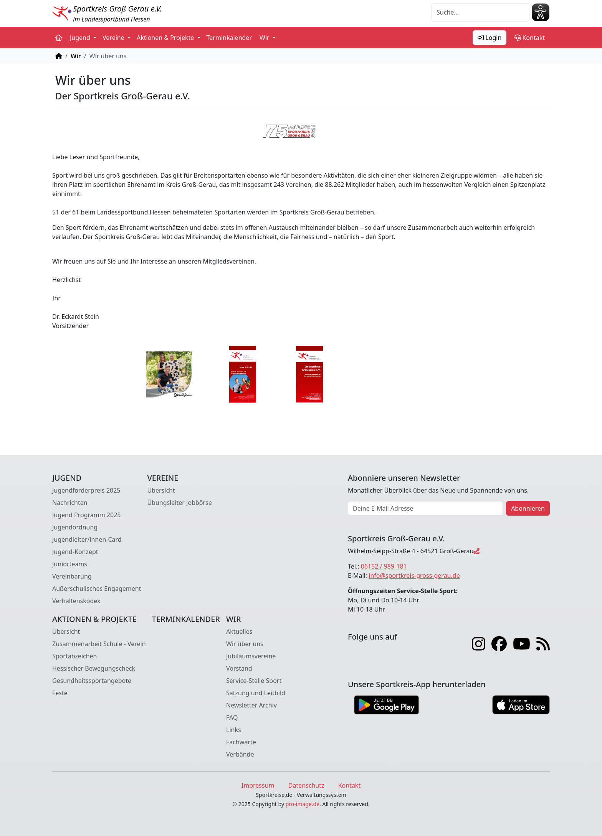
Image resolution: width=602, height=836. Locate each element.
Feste (60, 693)
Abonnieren (528, 508)
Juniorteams (69, 564)
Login (489, 37)
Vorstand (239, 668)
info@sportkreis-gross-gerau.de (414, 575)
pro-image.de (302, 804)
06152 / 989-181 (384, 566)
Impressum (258, 785)
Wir (76, 56)
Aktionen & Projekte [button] (166, 37)
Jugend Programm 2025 (86, 515)
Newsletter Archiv (251, 705)
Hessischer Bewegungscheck (93, 668)
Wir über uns (244, 644)
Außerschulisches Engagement (96, 588)
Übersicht (161, 490)
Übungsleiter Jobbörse (179, 502)
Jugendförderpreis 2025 (86, 490)
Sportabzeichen (74, 656)
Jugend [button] (81, 37)
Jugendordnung (75, 527)
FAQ (232, 717)
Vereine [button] (114, 37)
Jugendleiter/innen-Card (87, 539)
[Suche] (480, 12)
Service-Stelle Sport (253, 680)
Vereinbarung (72, 576)
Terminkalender (229, 37)
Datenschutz (306, 785)
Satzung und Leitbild (255, 693)
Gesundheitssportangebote (91, 680)
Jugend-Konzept (75, 551)
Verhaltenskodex (76, 601)
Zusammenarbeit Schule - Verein (99, 644)
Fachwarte (241, 742)
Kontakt (529, 37)
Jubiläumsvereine (251, 656)
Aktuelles (239, 631)
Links (233, 730)
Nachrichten (70, 502)
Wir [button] (265, 37)
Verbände (240, 754)
